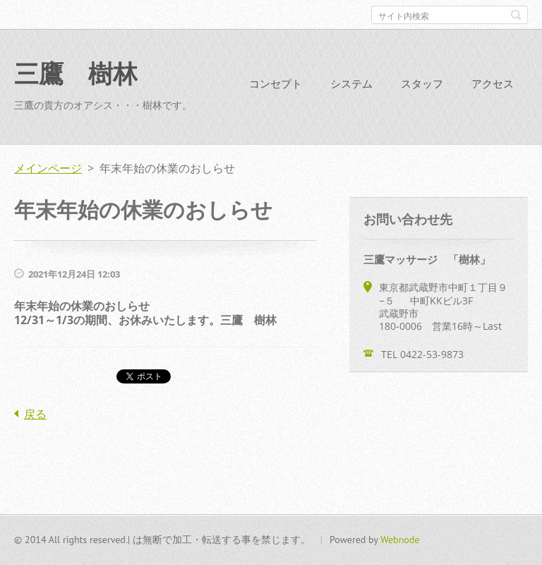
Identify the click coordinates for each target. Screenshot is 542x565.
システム (351, 83)
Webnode (399, 539)
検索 (516, 15)
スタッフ (422, 83)
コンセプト (275, 83)
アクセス (492, 83)
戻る (35, 414)
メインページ (48, 168)
